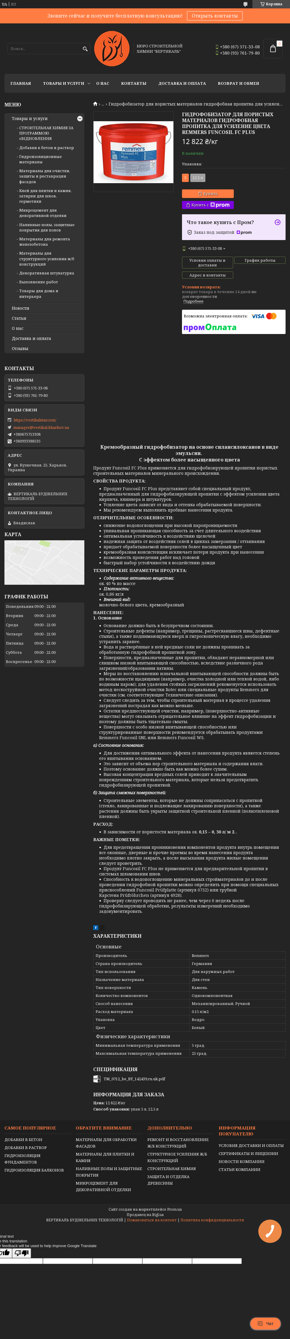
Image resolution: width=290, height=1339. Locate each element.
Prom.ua (174, 1209)
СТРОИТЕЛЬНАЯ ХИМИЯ (171, 1168)
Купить (210, 193)
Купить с (210, 205)
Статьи (19, 318)
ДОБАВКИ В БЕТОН (23, 1139)
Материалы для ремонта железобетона (44, 241)
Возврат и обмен (238, 83)
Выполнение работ (38, 282)
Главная (20, 83)
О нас (102, 83)
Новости (20, 308)
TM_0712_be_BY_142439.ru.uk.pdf (134, 1078)
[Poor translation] (21, 1253)
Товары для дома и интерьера (38, 293)
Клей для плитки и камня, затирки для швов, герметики (45, 196)
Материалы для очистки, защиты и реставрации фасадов (44, 176)
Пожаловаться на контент (152, 1220)
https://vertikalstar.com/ (35, 420)
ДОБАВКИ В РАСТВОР (25, 1147)
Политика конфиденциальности (212, 1220)
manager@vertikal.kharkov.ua (41, 427)
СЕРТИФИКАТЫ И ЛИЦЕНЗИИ (248, 1153)
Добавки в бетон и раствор (46, 147)
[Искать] (85, 49)
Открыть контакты (215, 15)
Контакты (133, 83)
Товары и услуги (63, 83)
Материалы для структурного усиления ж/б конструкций (46, 258)
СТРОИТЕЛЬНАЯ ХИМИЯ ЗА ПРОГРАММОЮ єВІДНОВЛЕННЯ (46, 133)
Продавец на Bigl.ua (145, 1214)
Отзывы (20, 348)
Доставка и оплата (182, 83)
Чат (265, 1323)
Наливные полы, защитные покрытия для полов (47, 227)
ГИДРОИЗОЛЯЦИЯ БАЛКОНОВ (34, 1170)
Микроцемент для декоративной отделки (43, 212)
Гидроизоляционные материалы (40, 159)
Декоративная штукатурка (46, 273)
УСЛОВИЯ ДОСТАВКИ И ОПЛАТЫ (251, 1145)
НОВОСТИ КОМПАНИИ (242, 1161)
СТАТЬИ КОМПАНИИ (239, 1169)
